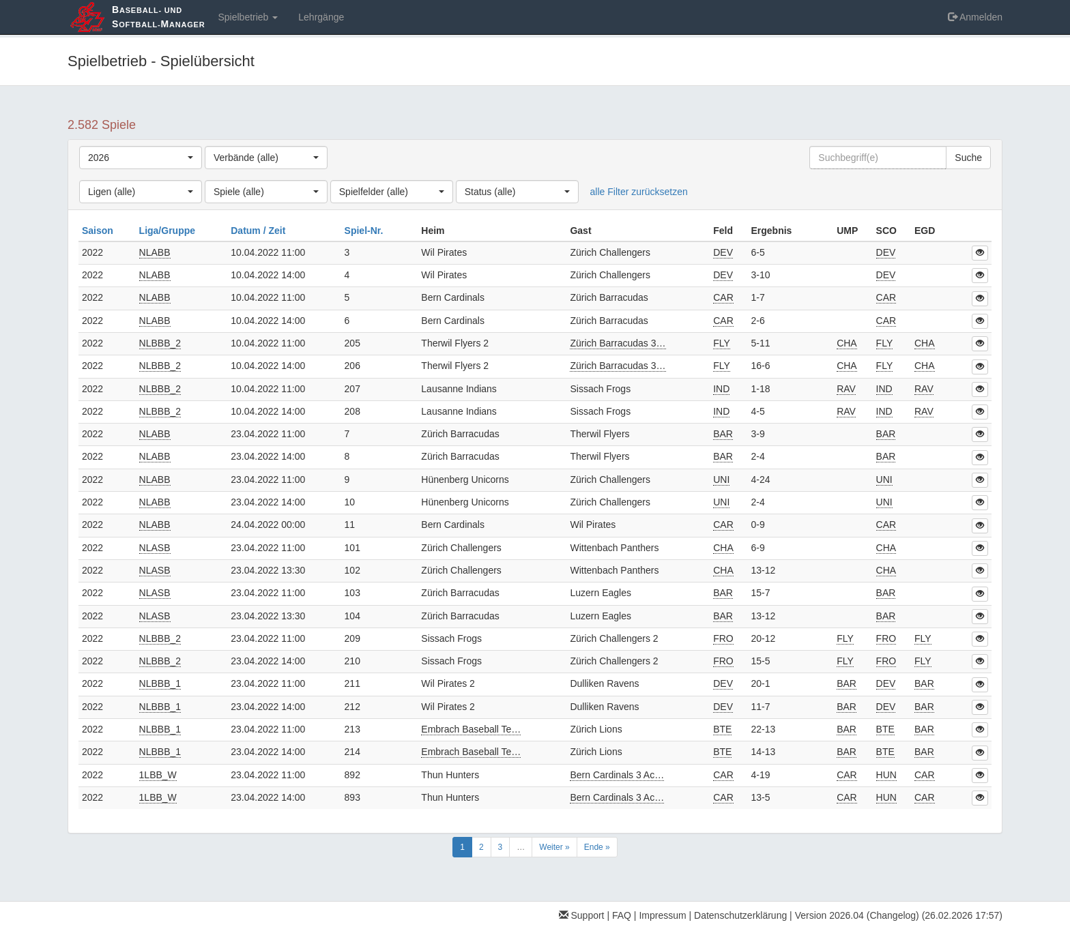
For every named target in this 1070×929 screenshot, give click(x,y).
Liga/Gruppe (168, 230)
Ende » (597, 847)
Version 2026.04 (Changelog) (857, 915)
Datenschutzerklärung (740, 915)
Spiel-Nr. (365, 230)
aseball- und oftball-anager (158, 16)
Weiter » (554, 847)
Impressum (662, 915)
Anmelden (975, 17)
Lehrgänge (321, 17)
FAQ (621, 915)
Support (582, 915)
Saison (99, 230)
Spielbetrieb (248, 17)
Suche (968, 157)
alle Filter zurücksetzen (639, 191)
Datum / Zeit (259, 230)
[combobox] (140, 157)
